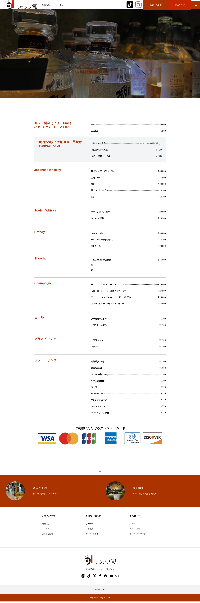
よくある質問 (47, 535)
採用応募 (89, 530)
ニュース (133, 525)
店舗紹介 (45, 525)
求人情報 (89, 525)
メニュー (45, 530)
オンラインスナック (138, 535)
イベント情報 (135, 530)
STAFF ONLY (100, 591)
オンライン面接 (92, 535)
